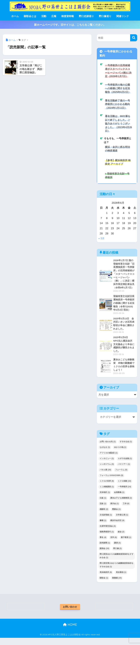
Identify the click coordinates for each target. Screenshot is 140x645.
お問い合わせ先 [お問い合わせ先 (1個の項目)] (108, 448)
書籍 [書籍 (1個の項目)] (103, 527)
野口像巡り (105, 16)
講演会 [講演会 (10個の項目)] (104, 555)
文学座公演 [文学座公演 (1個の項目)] (122, 522)
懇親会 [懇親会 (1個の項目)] (116, 516)
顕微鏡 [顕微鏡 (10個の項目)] (117, 585)
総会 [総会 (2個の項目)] (121, 539)
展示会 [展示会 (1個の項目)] (114, 510)
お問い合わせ (69, 613)
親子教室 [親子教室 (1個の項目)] (126, 544)
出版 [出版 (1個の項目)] (103, 505)
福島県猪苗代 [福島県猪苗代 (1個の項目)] (107, 539)
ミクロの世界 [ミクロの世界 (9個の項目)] (107, 488)
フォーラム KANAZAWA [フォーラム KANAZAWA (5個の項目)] (111, 482)
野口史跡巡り (86, 16)
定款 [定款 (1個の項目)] (103, 510)
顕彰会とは (30, 16)
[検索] (133, 37)
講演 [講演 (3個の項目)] (117, 550)
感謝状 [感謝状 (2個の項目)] (104, 516)
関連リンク (122, 16)
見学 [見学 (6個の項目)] (113, 544)
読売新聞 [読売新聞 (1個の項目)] (105, 550)
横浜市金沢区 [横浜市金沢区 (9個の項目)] (117, 527)
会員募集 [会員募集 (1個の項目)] (119, 499)
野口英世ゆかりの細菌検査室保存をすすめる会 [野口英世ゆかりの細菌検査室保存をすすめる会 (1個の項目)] (116, 563)
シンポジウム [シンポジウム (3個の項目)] (107, 471)
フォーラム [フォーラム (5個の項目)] (121, 477)
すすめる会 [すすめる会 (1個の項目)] (126, 448)
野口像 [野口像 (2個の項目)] (117, 555)
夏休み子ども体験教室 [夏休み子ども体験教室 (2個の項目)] (121, 505)
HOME (70, 632)
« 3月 (101, 241)
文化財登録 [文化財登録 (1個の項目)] (106, 522)
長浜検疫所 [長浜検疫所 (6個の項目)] (106, 579)
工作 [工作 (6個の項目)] (126, 510)
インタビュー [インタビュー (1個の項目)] (107, 465)
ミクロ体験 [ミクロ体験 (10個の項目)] (124, 488)
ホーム (15, 16)
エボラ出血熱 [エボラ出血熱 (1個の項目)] (125, 465)
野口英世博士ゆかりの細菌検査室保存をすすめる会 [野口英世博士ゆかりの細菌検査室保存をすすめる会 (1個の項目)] (116, 572)
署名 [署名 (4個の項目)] (103, 544)
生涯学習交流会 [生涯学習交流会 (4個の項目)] (108, 533)
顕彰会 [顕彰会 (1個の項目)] (104, 585)
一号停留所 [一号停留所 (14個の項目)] (124, 493)
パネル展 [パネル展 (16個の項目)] (105, 477)
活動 (43, 16)
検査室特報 (67, 16)
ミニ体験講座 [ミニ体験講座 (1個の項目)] (107, 493)
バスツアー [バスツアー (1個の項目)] (124, 471)
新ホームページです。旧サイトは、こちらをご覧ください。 (70, 24)
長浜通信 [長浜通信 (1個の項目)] (121, 579)
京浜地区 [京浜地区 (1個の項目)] (105, 499)
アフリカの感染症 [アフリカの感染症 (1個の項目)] (108, 460)
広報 (53, 16)
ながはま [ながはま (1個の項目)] (105, 454)
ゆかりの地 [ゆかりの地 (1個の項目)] (120, 454)
